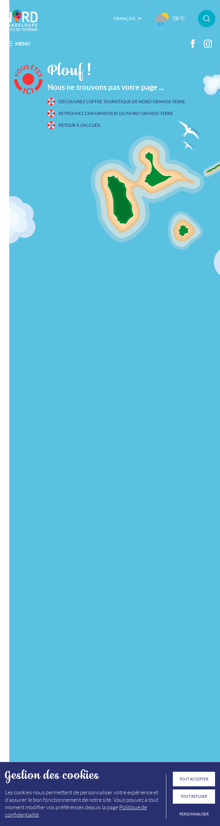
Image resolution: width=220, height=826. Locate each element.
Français (127, 18)
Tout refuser (194, 796)
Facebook (193, 44)
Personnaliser (194, 814)
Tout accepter (194, 779)
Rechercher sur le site (207, 19)
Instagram (208, 44)
